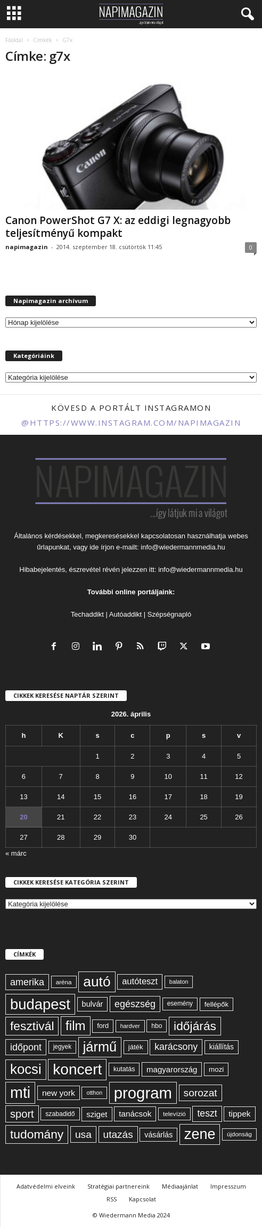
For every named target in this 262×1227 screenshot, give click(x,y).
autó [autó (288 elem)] (96, 982)
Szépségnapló (169, 614)
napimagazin (26, 247)
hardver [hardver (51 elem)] (130, 1026)
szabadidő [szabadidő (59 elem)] (60, 1114)
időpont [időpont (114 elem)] (26, 1047)
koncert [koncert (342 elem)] (77, 1069)
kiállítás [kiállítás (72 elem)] (221, 1046)
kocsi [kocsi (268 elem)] (26, 1069)
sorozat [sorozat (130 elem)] (200, 1092)
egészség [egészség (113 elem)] (134, 1004)
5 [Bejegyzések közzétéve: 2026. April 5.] (239, 756)
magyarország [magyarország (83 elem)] (171, 1069)
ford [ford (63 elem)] (103, 1026)
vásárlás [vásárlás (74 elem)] (158, 1134)
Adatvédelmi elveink (46, 1186)
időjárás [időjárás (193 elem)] (195, 1026)
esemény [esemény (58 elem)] (180, 1003)
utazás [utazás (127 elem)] (118, 1134)
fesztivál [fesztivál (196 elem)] (32, 1026)
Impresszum (228, 1186)
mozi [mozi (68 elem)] (216, 1069)
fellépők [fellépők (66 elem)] (216, 1004)
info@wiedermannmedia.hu (183, 547)
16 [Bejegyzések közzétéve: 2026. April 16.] (132, 797)
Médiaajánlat (180, 1186)
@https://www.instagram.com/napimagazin (131, 422)
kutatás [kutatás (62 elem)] (124, 1069)
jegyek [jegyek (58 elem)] (62, 1046)
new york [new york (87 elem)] (58, 1092)
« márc (16, 853)
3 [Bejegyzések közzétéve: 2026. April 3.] (168, 756)
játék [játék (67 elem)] (135, 1047)
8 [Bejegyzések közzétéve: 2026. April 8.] (97, 776)
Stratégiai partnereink (118, 1186)
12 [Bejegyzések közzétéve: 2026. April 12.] (238, 776)
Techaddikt (87, 614)
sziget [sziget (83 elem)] (96, 1114)
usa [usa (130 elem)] (83, 1134)
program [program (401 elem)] (143, 1093)
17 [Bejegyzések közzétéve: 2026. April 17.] (168, 797)
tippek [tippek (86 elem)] (239, 1113)
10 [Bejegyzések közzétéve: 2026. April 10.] (168, 776)
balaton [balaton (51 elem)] (179, 981)
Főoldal (14, 40)
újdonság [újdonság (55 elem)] (239, 1134)
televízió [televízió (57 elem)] (174, 1113)
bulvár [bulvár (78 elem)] (92, 1004)
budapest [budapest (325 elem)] (40, 1004)
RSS (112, 1199)
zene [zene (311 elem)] (200, 1134)
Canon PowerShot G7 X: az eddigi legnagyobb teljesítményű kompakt (118, 226)
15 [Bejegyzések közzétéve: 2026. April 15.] (97, 797)
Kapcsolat (142, 1199)
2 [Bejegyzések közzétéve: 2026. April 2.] (132, 756)
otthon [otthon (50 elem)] (94, 1092)
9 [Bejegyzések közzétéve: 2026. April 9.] (132, 776)
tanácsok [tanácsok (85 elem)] (135, 1113)
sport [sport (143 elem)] (22, 1114)
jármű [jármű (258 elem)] (100, 1046)
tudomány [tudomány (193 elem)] (36, 1134)
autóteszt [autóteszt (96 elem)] (140, 981)
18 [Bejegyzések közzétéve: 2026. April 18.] (203, 797)
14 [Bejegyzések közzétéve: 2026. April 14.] (60, 797)
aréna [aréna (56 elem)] (64, 981)
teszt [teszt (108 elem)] (207, 1113)
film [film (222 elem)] (75, 1025)
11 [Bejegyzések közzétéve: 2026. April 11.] (203, 776)
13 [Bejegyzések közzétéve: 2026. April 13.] (23, 797)
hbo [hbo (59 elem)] (156, 1026)
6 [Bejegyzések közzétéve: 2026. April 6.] (24, 776)
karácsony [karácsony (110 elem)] (176, 1046)
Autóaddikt (125, 614)
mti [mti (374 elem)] (20, 1092)
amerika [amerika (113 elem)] (27, 982)
